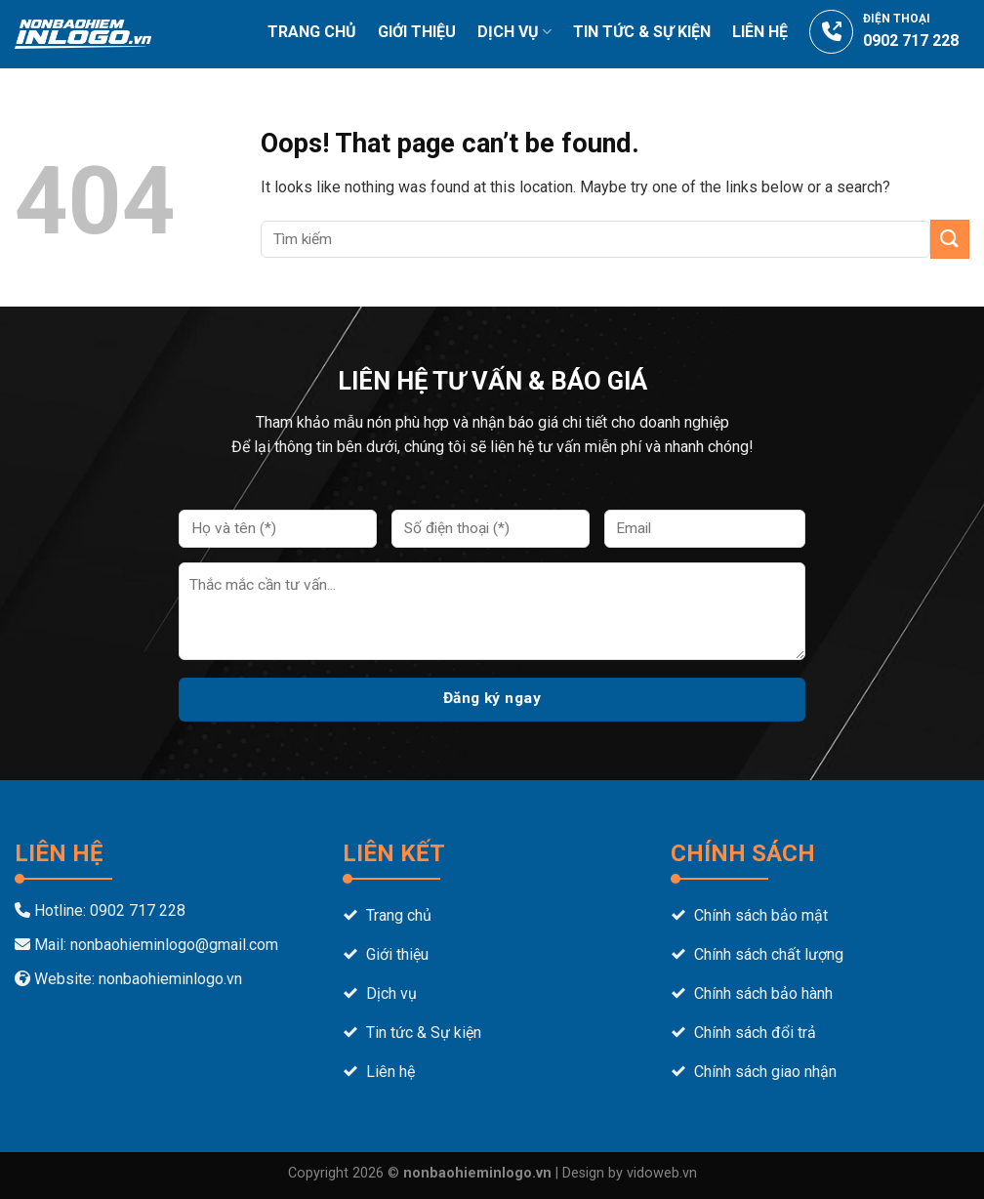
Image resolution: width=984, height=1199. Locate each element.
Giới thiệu (417, 31)
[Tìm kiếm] (961, 95)
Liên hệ (760, 31)
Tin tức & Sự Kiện (642, 31)
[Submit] (949, 239)
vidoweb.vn (662, 1173)
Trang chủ (311, 31)
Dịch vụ (514, 32)
